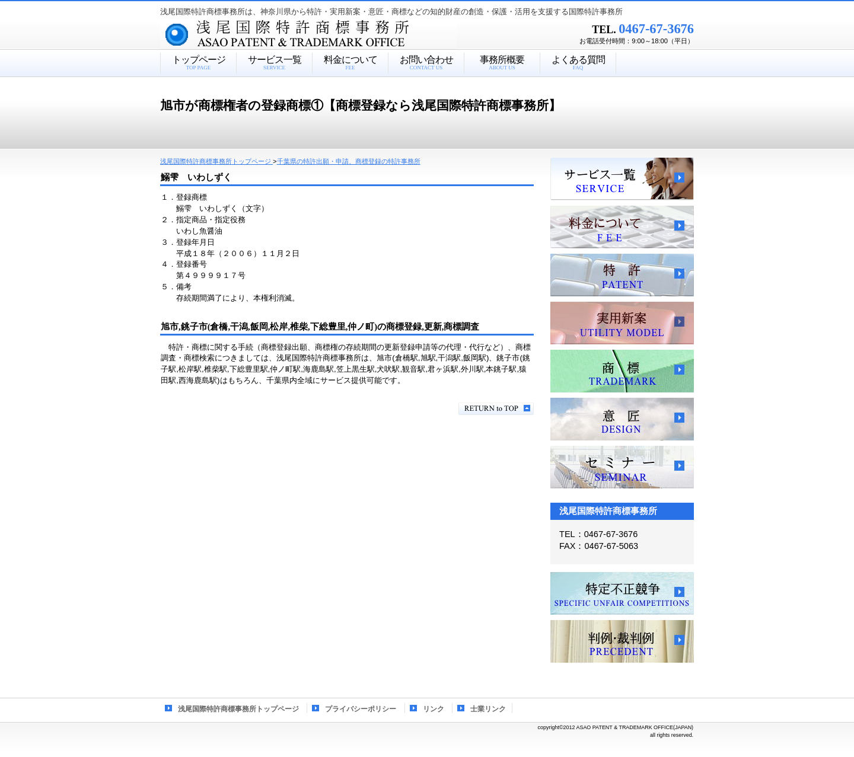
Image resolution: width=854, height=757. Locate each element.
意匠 (622, 419)
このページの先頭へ (496, 409)
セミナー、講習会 (622, 467)
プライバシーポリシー (360, 709)
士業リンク (488, 709)
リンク (433, 709)
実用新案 (622, 323)
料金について (622, 227)
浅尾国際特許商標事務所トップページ (238, 709)
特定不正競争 (622, 593)
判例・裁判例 (622, 641)
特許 (622, 275)
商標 (622, 371)
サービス (622, 179)
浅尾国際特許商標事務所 (329, 35)
